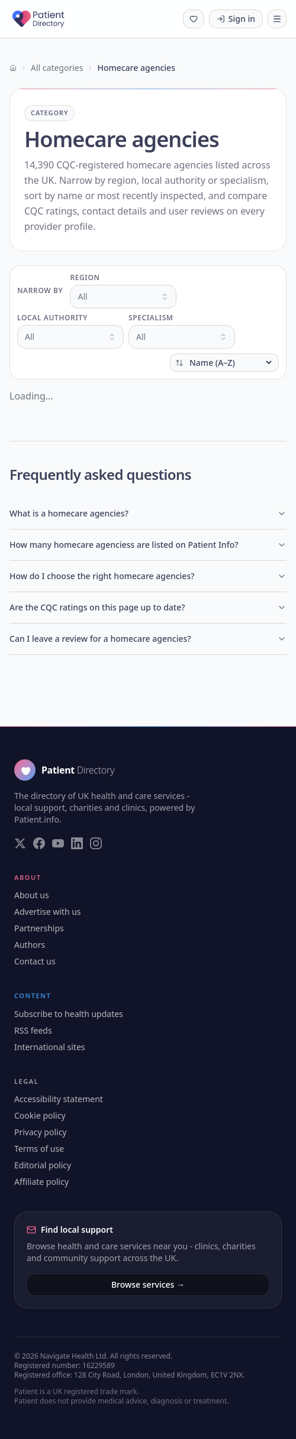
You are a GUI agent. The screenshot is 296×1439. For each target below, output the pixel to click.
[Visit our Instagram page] (96, 843)
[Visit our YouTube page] (58, 843)
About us (31, 895)
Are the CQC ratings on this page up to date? (148, 607)
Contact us (35, 961)
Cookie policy (40, 1115)
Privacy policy (40, 1132)
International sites (49, 1047)
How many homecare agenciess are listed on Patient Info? (148, 544)
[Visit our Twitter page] (20, 843)
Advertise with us (47, 911)
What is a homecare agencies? (148, 513)
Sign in (236, 18)
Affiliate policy (41, 1181)
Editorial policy (42, 1165)
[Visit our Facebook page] (39, 843)
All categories (57, 67)
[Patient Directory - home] (48, 19)
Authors (29, 944)
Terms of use (39, 1148)
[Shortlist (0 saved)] (193, 18)
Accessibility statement (58, 1099)
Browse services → (148, 1284)
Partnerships (39, 928)
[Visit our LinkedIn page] (77, 843)
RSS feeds (33, 1030)
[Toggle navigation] (277, 18)
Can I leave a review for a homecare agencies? (148, 638)
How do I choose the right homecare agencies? (148, 576)
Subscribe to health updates (68, 1013)
